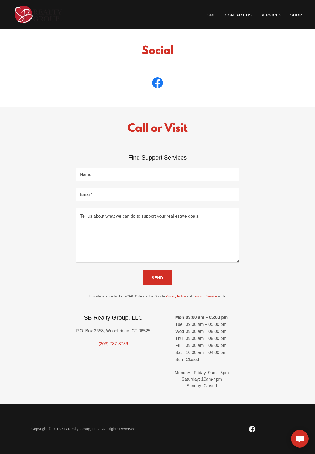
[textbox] (157, 174)
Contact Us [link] (238, 15)
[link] (38, 14)
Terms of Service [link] (205, 296)
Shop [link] (296, 15)
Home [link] (210, 15)
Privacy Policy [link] (176, 296)
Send (157, 278)
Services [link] (271, 15)
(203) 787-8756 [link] (113, 344)
